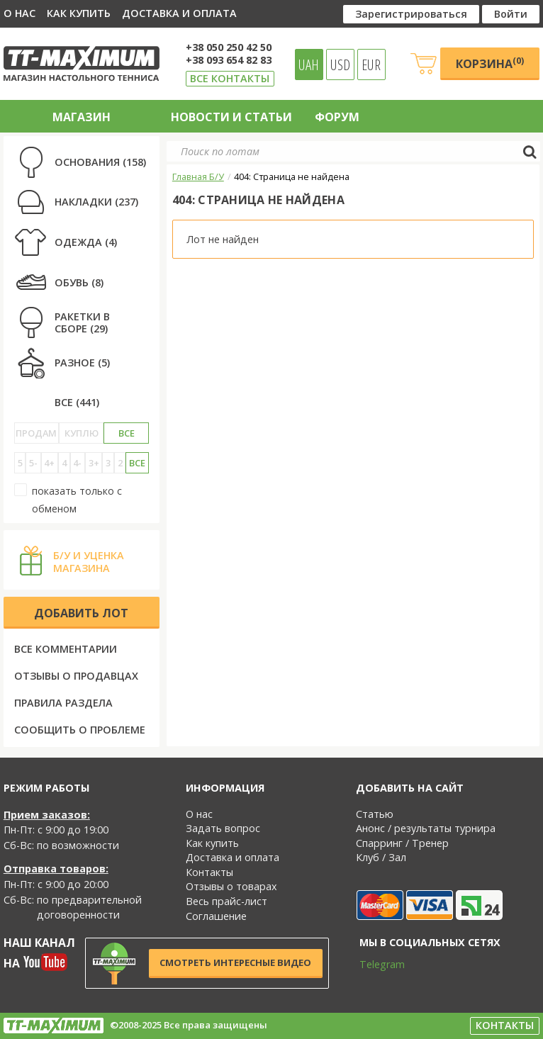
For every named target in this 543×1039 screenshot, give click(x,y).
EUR (371, 64)
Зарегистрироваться (411, 14)
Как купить (79, 13)
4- (77, 462)
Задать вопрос (223, 828)
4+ (49, 462)
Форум (337, 117)
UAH (308, 64)
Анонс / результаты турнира (426, 828)
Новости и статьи (231, 117)
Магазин (81, 117)
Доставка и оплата (179, 13)
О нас (19, 13)
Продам (36, 433)
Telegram (372, 964)
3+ (94, 462)
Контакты (209, 872)
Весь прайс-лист (226, 901)
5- (33, 462)
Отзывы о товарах (231, 886)
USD (340, 64)
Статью (374, 814)
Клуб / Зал (381, 857)
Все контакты (229, 78)
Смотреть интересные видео (235, 962)
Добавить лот (81, 613)
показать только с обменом (68, 499)
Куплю (82, 433)
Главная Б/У (198, 176)
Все (126, 433)
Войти (510, 14)
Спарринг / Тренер (402, 843)
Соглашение (216, 916)
